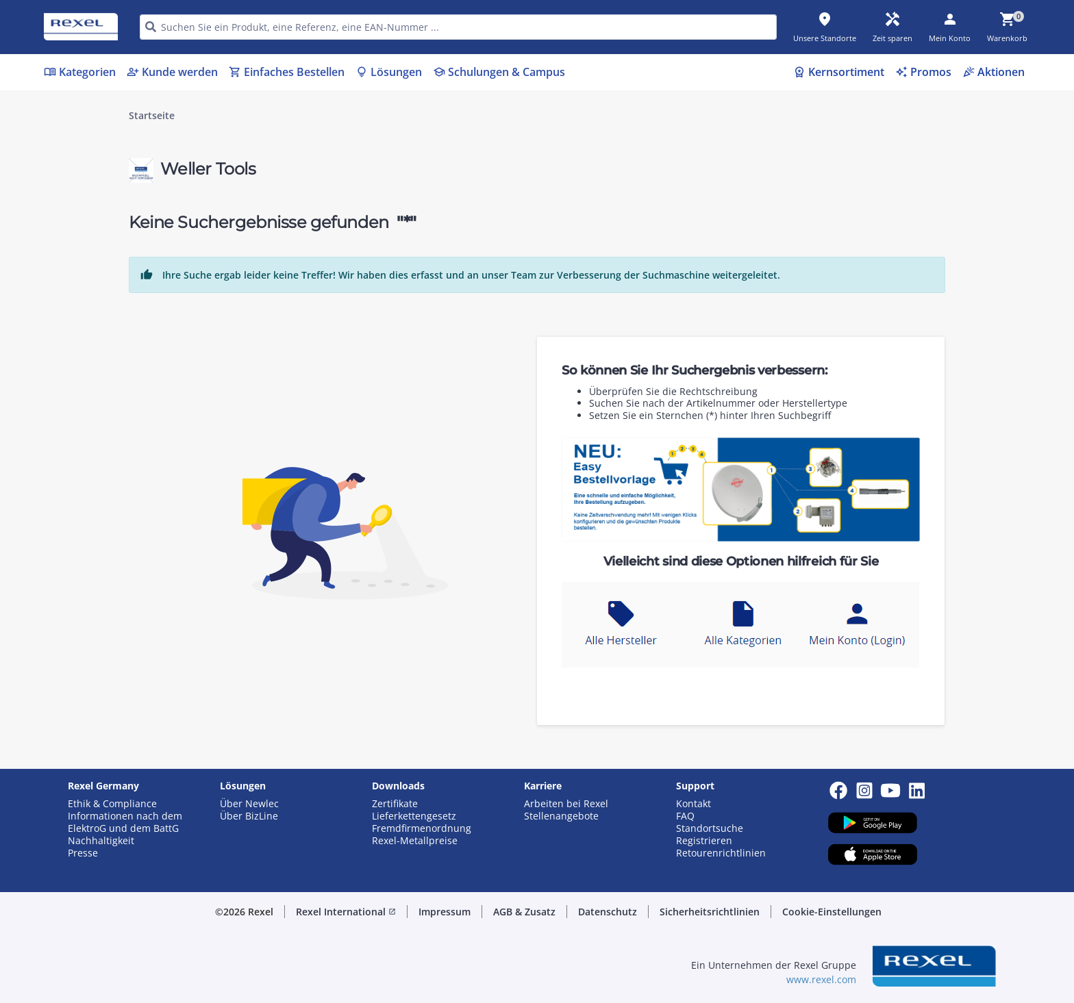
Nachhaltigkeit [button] (101, 841)
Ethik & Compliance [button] (112, 804)
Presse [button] (83, 853)
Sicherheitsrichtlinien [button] (710, 911)
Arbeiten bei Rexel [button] (566, 804)
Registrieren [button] (704, 841)
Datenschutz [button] (607, 911)
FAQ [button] (685, 816)
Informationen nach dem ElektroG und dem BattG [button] (125, 822)
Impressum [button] (445, 911)
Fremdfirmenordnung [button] (421, 828)
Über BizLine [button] (249, 816)
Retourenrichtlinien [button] (721, 853)
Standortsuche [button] (709, 828)
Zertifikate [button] (395, 804)
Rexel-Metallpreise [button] (415, 841)
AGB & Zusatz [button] (524, 911)
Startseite (152, 116)
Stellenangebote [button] (561, 816)
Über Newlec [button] (249, 804)
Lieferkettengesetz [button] (414, 816)
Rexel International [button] (346, 911)
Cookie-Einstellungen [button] (832, 911)
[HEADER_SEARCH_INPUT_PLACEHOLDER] (458, 27)
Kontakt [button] (693, 804)
